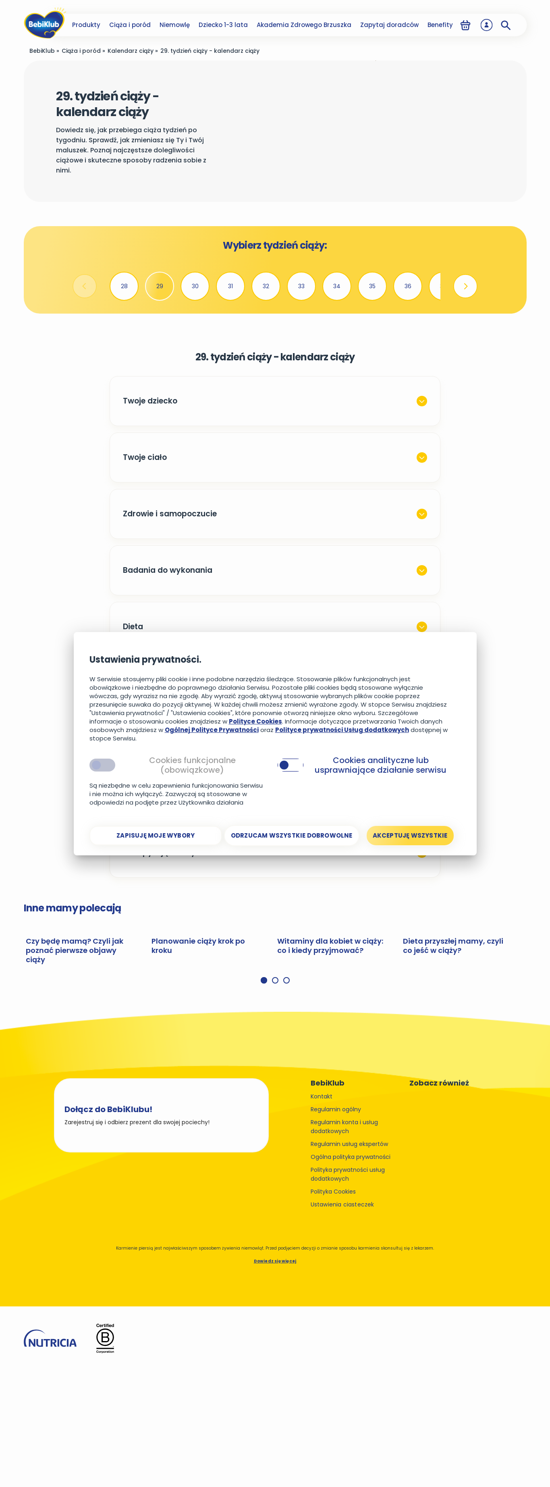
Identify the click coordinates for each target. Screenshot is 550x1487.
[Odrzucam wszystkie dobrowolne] (291, 835)
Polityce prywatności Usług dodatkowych (342, 730)
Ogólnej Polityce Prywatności (212, 730)
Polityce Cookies (255, 721)
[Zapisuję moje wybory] (155, 835)
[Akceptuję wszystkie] (410, 835)
